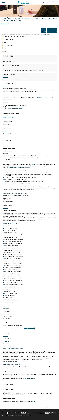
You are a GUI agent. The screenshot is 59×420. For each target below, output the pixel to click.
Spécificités (6, 102)
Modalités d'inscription (9, 398)
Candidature (6, 159)
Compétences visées (8, 346)
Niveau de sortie (7, 338)
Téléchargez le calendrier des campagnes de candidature (19, 167)
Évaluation (5, 322)
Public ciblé (5, 153)
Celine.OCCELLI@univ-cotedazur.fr (40, 97)
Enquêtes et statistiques (29, 378)
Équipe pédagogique (8, 226)
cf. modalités (33, 164)
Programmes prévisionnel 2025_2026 (10, 223)
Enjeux (4, 95)
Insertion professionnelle (9, 371)
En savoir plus (47, 34)
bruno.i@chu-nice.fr (7, 123)
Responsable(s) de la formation (11, 113)
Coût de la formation (8, 389)
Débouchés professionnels (10, 361)
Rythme (5, 306)
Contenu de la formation (9, 210)
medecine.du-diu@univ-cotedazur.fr (15, 395)
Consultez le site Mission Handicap (16, 108)
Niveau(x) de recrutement (9, 148)
